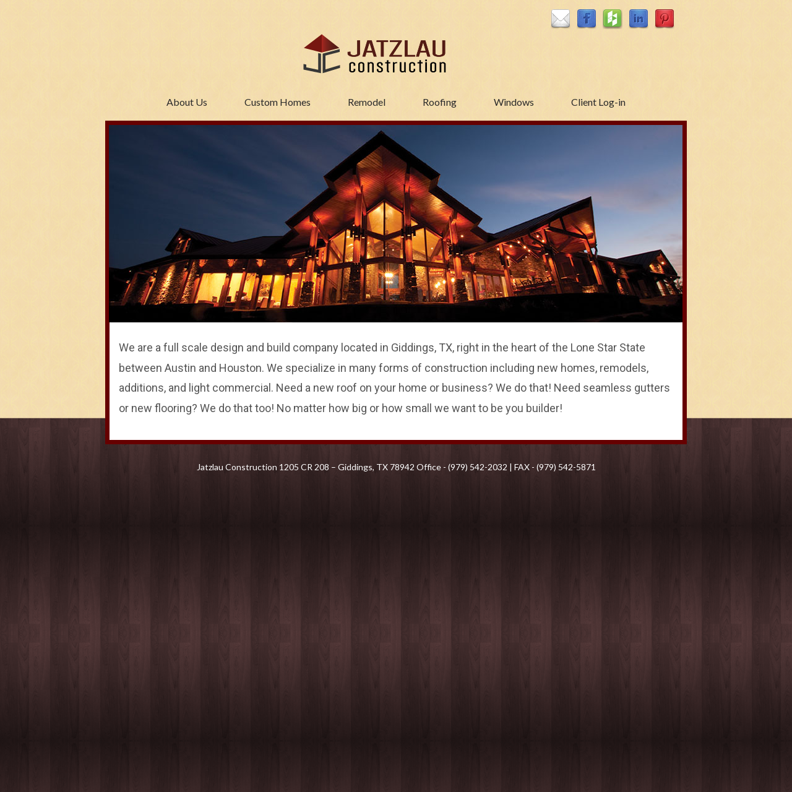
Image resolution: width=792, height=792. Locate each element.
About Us (186, 102)
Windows (514, 102)
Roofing (440, 102)
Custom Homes (277, 102)
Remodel (366, 102)
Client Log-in (598, 102)
